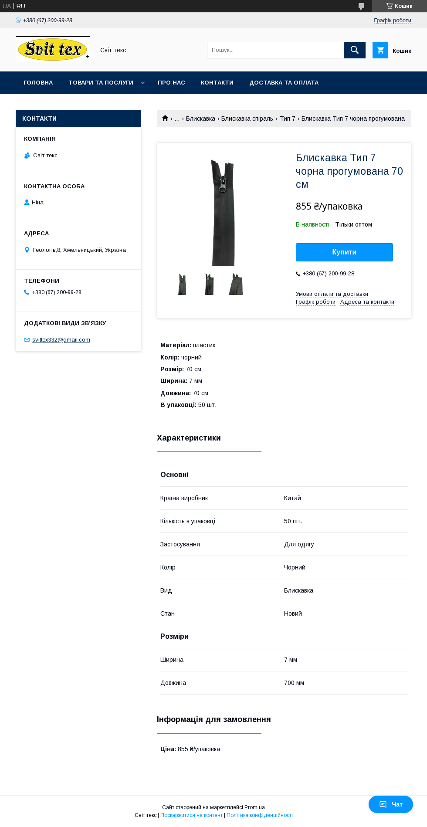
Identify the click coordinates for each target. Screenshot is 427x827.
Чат (391, 804)
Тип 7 (287, 118)
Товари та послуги (100, 82)
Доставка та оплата (284, 82)
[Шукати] (355, 50)
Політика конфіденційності (260, 815)
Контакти (217, 82)
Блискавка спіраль (247, 118)
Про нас (171, 82)
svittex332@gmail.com (61, 339)
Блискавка (200, 118)
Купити (344, 252)
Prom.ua (254, 807)
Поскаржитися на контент (191, 815)
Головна (38, 82)
